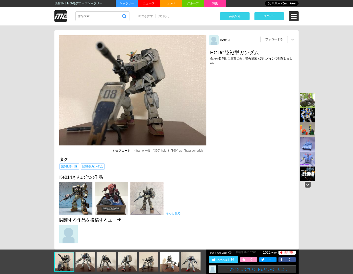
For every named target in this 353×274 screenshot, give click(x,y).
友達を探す (145, 16)
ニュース (149, 3)
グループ (193, 3)
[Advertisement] (252, 106)
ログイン (269, 16)
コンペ (170, 3)
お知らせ (164, 16)
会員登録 (235, 16)
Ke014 (225, 40)
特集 (215, 3)
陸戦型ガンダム (92, 166)
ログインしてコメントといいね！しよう (257, 269)
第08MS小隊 (69, 166)
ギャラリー (126, 3)
